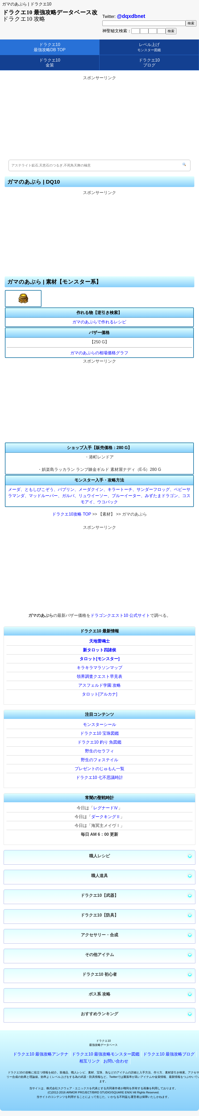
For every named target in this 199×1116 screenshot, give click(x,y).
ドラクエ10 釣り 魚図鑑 (99, 742)
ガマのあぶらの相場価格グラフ (99, 353)
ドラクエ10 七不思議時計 (99, 777)
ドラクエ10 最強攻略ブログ (168, 1054)
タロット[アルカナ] (99, 694)
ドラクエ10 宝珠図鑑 (99, 733)
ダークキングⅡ (105, 816)
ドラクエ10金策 (49, 62)
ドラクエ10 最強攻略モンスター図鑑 (106, 1054)
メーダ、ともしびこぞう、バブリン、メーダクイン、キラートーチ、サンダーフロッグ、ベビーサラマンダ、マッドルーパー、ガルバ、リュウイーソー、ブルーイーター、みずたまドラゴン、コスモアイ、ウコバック (99, 495)
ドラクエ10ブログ (149, 62)
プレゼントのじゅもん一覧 (99, 768)
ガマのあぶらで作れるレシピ (99, 322)
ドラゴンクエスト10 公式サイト (120, 615)
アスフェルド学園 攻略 (99, 685)
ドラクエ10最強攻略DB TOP (50, 47)
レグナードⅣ (105, 808)
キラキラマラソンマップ (99, 667)
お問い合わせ (115, 1061)
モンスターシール (99, 724)
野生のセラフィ (99, 751)
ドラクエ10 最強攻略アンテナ (40, 1054)
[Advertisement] (99, 118)
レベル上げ (149, 47)
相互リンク (89, 1061)
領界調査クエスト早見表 (99, 676)
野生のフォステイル (99, 760)
